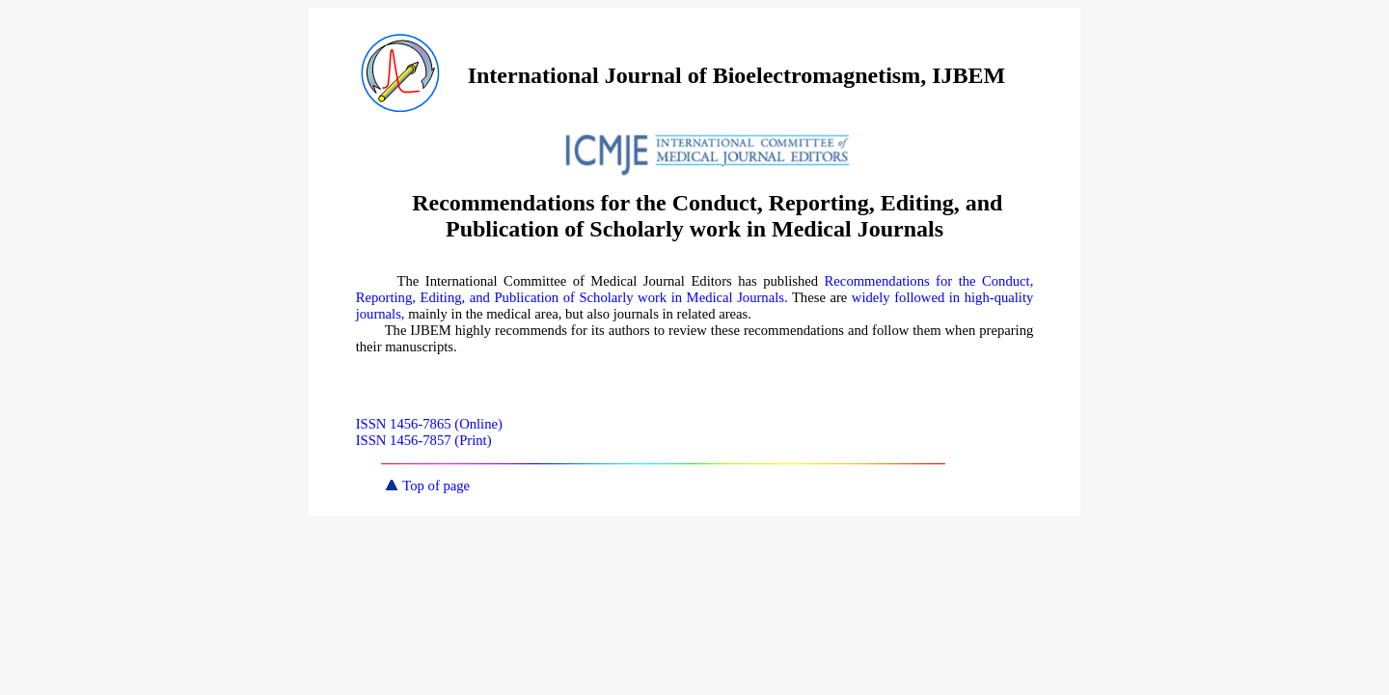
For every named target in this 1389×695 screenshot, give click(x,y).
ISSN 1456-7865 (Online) (429, 423)
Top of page (428, 485)
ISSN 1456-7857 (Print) (424, 440)
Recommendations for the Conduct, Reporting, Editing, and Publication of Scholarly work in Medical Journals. (695, 289)
